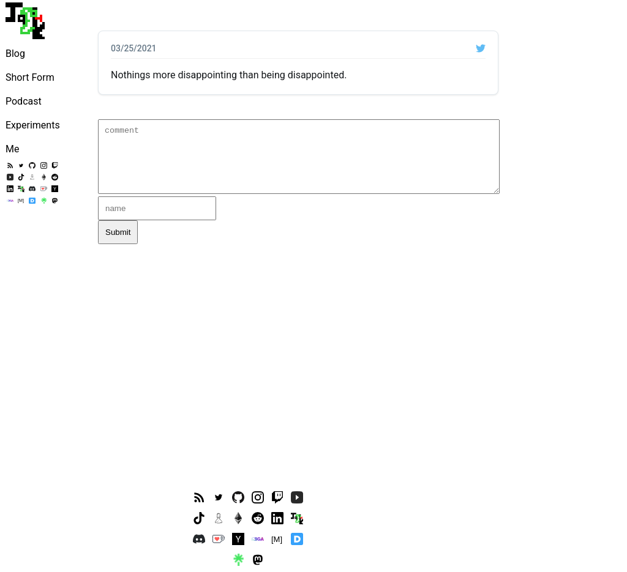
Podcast (24, 101)
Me (12, 149)
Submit (117, 232)
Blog (15, 53)
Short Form (30, 77)
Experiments (33, 125)
